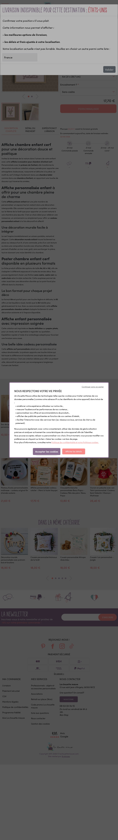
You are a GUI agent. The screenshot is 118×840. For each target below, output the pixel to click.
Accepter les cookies (46, 451)
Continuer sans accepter (93, 386)
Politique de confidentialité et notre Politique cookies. (75, 442)
